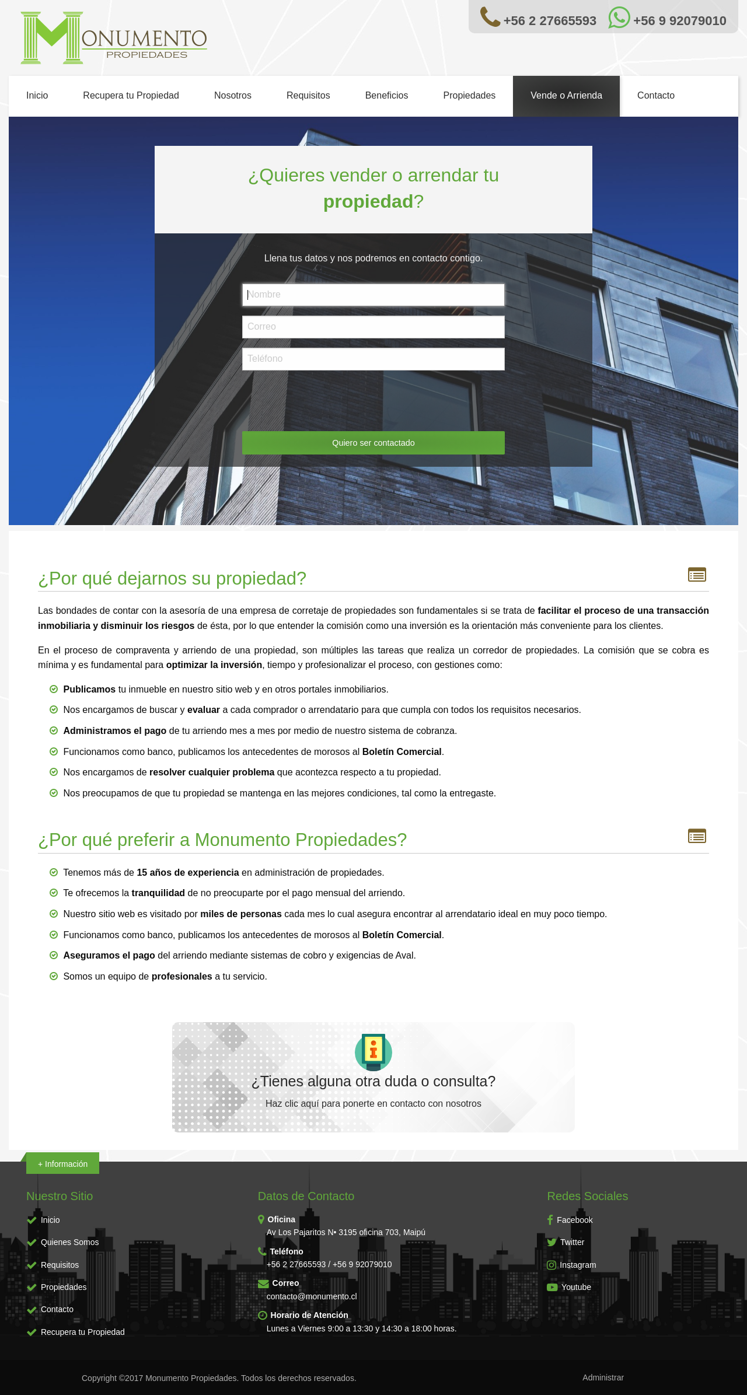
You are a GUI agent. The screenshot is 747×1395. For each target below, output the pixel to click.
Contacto (656, 95)
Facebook (569, 1220)
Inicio (37, 95)
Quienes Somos (70, 1242)
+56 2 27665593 (296, 1264)
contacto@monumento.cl (312, 1296)
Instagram (571, 1265)
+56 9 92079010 (362, 1264)
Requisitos (308, 95)
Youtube (569, 1287)
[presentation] (331, 402)
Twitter (565, 1242)
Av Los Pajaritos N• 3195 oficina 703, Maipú (346, 1232)
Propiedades (469, 95)
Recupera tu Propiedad (131, 95)
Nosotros (233, 95)
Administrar (603, 1377)
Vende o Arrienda (566, 95)
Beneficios (387, 95)
